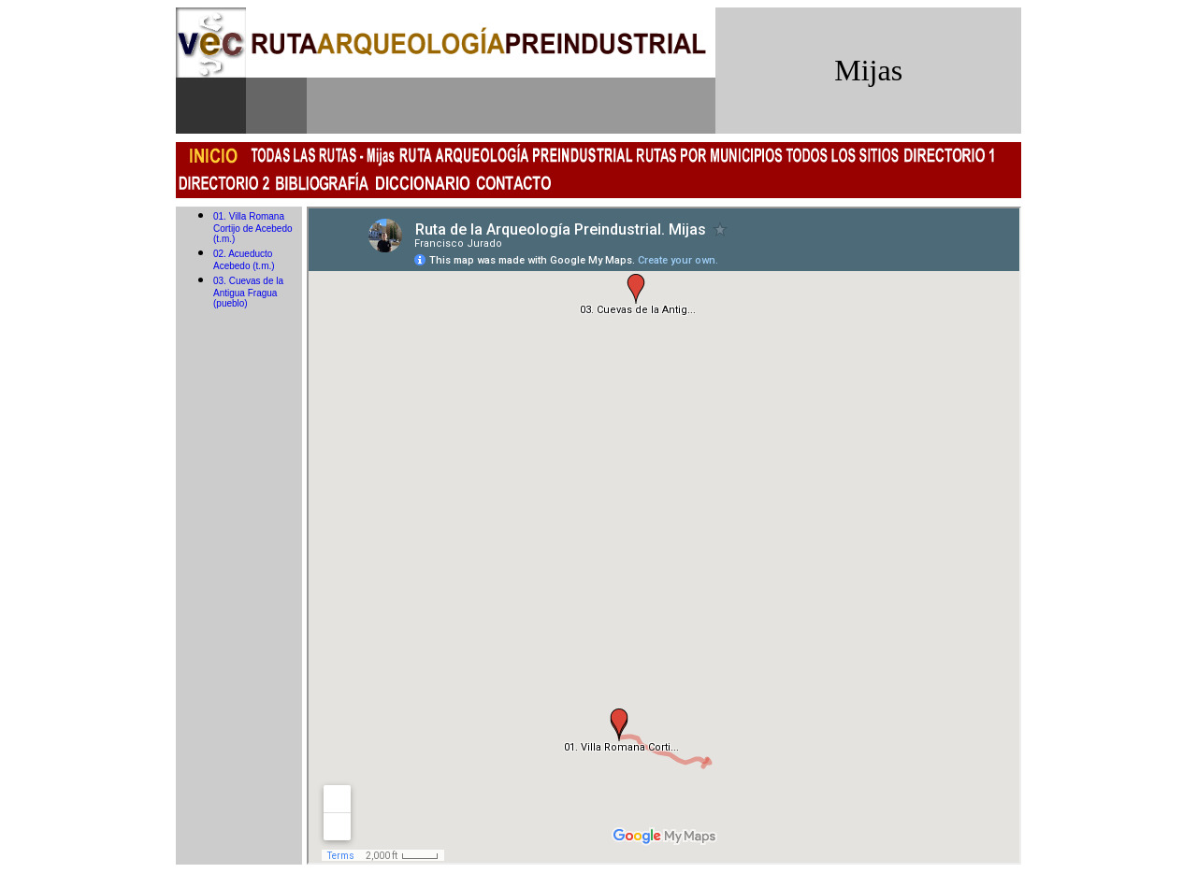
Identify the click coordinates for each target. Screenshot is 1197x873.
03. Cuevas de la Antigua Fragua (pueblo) (248, 292)
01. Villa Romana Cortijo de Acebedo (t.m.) (253, 227)
